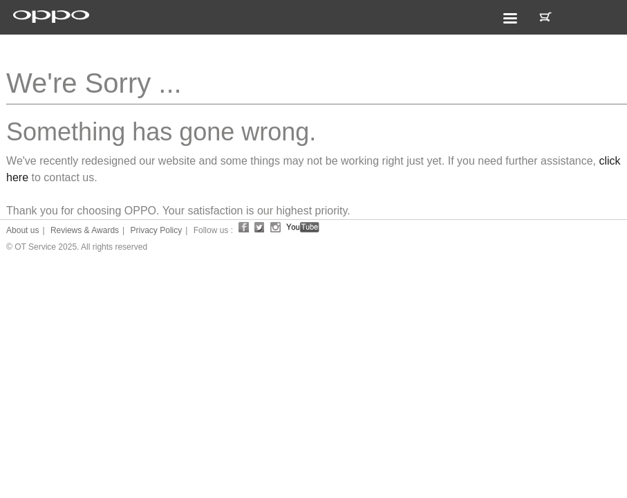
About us (22, 230)
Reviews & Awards (84, 230)
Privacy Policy (157, 230)
